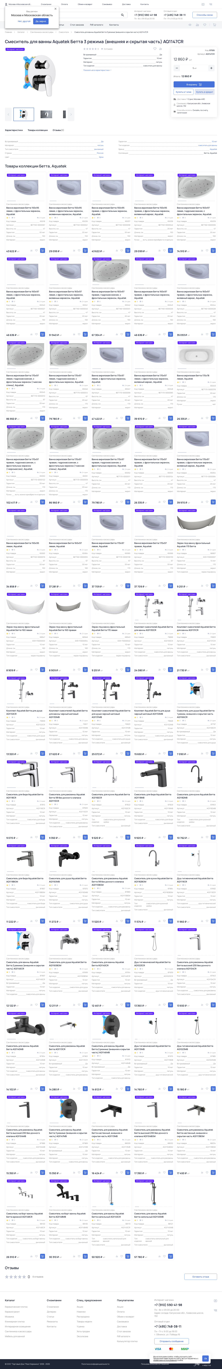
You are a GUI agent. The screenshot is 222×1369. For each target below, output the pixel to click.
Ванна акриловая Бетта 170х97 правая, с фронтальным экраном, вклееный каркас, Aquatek (195, 462)
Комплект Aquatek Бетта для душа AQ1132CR (24, 712)
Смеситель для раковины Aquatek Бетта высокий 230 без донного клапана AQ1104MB (24, 1133)
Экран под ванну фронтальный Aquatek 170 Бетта (193, 545)
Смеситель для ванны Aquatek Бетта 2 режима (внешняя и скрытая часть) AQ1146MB (111, 1049)
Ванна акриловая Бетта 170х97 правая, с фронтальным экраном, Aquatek (152, 462)
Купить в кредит (204, 91)
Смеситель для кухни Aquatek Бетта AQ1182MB (196, 796)
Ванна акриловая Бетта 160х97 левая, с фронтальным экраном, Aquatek (23, 294)
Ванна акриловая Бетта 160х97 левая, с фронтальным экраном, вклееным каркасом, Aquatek (66, 294)
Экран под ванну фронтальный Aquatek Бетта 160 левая (22, 628)
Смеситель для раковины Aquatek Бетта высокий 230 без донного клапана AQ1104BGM (152, 1133)
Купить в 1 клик (183, 91)
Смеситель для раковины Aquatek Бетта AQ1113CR (67, 1047)
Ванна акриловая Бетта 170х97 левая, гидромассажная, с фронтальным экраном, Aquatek (66, 378)
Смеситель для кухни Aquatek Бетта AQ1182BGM (153, 880)
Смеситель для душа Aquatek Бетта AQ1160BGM (67, 964)
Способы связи (205, 14)
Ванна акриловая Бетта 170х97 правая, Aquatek (150, 545)
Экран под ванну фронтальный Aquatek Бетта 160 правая (65, 628)
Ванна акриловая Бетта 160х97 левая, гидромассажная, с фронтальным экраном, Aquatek (194, 211)
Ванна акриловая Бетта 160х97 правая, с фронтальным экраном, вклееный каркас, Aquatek (195, 294)
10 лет (159, 58)
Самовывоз (107, 4)
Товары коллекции (38, 130)
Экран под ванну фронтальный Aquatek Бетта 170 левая (108, 628)
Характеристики (14, 130)
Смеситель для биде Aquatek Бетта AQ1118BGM (24, 880)
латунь (159, 62)
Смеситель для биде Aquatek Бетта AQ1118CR (24, 796)
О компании (46, 4)
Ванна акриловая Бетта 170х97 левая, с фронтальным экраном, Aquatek (109, 378)
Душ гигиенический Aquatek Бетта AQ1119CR (195, 880)
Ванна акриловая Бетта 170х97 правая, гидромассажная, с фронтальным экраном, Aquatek (109, 462)
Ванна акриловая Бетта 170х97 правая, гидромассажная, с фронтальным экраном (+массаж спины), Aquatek (66, 464)
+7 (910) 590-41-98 (145, 15)
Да (161, 54)
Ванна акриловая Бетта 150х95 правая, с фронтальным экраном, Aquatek (109, 211)
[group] (39, 75)
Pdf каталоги (96, 24)
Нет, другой (24, 21)
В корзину (194, 84)
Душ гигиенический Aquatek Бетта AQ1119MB (152, 1047)
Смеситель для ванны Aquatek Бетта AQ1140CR (108, 964)
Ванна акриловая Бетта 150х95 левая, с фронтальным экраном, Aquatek (23, 211)
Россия (100, 153)
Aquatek (213, 149)
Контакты (144, 4)
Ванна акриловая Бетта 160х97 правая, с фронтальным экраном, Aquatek (152, 294)
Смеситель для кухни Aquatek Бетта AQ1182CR (111, 796)
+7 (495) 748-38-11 (175, 15)
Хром (101, 157)
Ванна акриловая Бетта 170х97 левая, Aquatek (108, 545)
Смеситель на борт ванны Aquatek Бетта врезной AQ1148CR (24, 1215)
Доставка (126, 4)
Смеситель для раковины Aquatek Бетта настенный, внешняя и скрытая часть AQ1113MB (110, 1133)
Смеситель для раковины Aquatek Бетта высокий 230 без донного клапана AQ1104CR (195, 965)
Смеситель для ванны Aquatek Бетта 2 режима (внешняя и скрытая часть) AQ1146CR (25, 965)
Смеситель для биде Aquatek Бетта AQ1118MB (152, 796)
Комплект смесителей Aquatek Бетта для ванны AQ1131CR (196, 628)
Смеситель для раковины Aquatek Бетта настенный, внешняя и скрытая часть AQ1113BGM (195, 1133)
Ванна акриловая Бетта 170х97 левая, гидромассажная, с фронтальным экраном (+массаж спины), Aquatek (24, 380)
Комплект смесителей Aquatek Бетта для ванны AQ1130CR (153, 628)
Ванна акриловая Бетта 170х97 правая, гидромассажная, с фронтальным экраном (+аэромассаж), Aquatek (22, 464)
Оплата (64, 4)
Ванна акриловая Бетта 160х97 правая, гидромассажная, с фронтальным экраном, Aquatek (109, 294)
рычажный (98, 149)
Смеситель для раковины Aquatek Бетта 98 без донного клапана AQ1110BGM (110, 881)
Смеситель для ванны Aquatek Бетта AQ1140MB (22, 1047)
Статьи (60, 24)
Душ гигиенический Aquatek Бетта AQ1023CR (152, 964)
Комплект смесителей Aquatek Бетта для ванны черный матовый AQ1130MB (68, 714)
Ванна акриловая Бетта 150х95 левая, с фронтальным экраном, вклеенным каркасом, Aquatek (66, 211)
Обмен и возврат (85, 4)
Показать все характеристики (97, 70)
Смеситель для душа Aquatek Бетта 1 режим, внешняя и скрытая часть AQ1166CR (195, 714)
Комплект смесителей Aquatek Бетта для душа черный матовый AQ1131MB (111, 714)
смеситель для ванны (152, 65)
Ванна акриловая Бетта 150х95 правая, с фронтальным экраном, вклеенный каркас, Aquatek (152, 211)
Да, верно (41, 21)
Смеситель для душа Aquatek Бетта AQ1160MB (67, 880)
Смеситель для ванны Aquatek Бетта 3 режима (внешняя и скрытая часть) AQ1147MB (68, 1133)
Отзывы (58, 130)
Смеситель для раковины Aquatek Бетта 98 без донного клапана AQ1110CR (67, 797)
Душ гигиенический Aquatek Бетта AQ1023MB (195, 1047)
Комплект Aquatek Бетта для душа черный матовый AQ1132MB (152, 712)
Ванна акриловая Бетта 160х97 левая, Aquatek (65, 545)
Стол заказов (77, 24)
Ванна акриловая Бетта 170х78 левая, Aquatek (193, 377)
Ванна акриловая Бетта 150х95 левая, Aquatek (22, 545)
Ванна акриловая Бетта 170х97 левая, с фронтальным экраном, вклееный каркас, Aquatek (151, 378)
